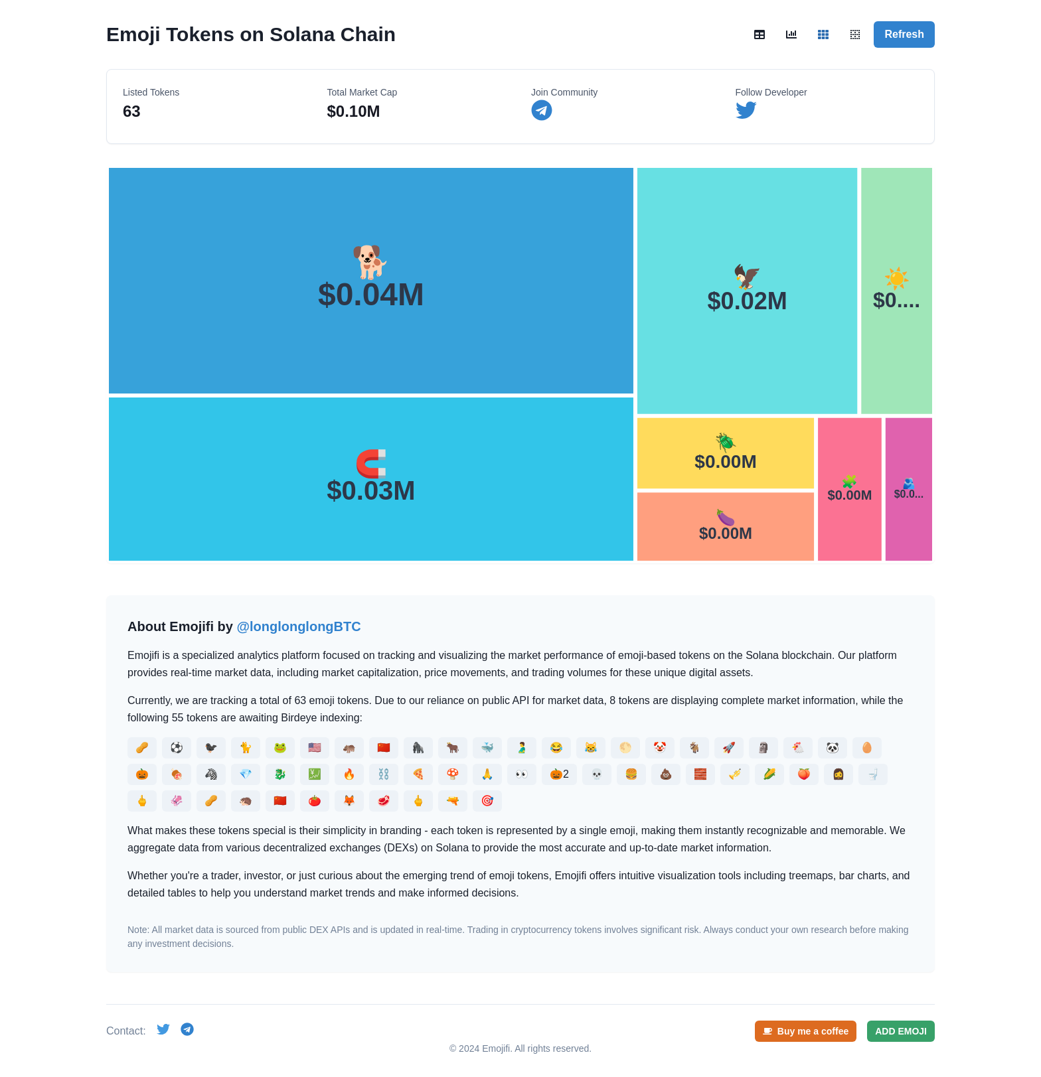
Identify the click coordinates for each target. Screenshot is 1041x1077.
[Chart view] (791, 34)
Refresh (904, 34)
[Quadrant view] (855, 34)
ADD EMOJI (901, 1031)
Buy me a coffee (805, 1031)
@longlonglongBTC (298, 626)
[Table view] (759, 34)
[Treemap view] (823, 34)
